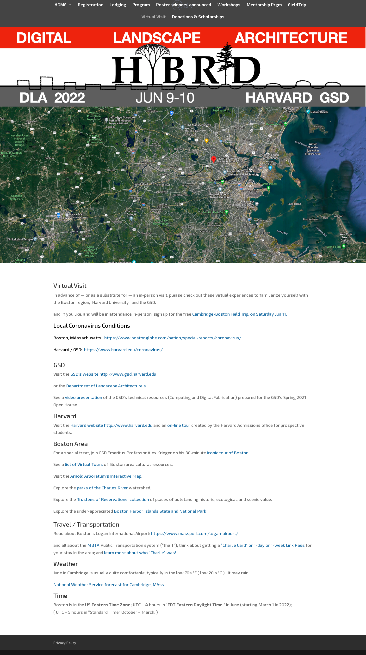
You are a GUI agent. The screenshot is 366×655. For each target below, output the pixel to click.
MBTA (93, 545)
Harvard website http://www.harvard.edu (111, 425)
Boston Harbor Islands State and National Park (160, 511)
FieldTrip (297, 5)
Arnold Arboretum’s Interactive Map (105, 476)
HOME (61, 5)
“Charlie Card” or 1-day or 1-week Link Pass (263, 545)
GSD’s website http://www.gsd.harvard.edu (113, 374)
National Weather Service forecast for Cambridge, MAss (108, 584)
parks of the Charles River (102, 487)
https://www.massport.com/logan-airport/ (194, 533)
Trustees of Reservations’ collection (113, 499)
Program (141, 5)
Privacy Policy (64, 643)
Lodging (118, 5)
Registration (90, 5)
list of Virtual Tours (84, 464)
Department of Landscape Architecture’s (106, 385)
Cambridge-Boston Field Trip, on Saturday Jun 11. (239, 314)
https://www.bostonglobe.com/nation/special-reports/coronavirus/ (172, 337)
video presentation (83, 397)
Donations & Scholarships (198, 17)
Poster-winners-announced (183, 5)
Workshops (229, 5)
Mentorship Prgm (264, 5)
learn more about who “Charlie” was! (140, 552)
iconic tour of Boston (227, 452)
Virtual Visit (154, 17)
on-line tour (178, 425)
